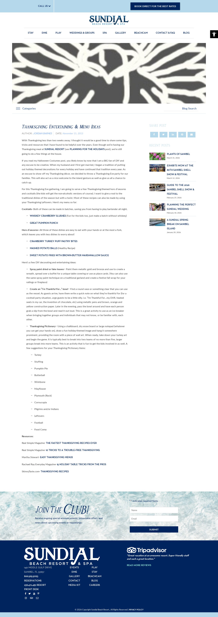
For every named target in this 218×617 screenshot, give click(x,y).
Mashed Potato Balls (43, 248)
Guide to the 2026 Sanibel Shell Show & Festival (180, 189)
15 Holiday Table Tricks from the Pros (81, 464)
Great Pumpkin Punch (44, 223)
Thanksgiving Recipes (54, 471)
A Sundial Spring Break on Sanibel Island (178, 224)
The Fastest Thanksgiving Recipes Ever (71, 443)
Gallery (120, 33)
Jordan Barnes (42, 133)
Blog (186, 33)
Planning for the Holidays (87, 149)
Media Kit (74, 585)
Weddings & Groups (81, 33)
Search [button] (200, 108)
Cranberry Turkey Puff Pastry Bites (53, 241)
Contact (74, 581)
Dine (44, 33)
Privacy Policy (136, 610)
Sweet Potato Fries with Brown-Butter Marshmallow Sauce (69, 255)
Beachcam (141, 33)
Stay (30, 33)
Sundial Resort (54, 149)
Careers (94, 585)
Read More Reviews (139, 565)
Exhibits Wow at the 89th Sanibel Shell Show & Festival (180, 170)
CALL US (44, 6)
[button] (214, 34)
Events (74, 567)
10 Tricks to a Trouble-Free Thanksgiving (73, 450)
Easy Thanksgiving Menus (56, 457)
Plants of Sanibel (178, 154)
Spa (105, 33)
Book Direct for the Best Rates (155, 6)
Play (58, 33)
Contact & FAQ (165, 33)
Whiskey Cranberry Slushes (48, 216)
